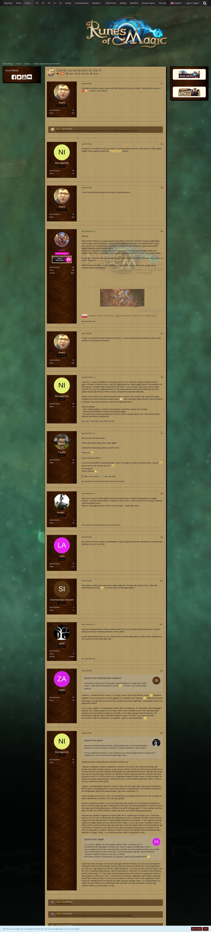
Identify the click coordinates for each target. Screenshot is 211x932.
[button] (84, 3)
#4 (162, 231)
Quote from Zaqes (94, 839)
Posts (51, 113)
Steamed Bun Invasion (102, 695)
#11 (161, 624)
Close (206, 929)
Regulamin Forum (95, 315)
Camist (87, 382)
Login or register (192, 3)
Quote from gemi (93, 740)
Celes (93, 91)
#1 (162, 83)
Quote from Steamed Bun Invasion (102, 677)
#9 (162, 537)
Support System (121, 315)
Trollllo (101, 476)
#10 (161, 581)
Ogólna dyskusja (87, 915)
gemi (97, 708)
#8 (162, 493)
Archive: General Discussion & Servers (117, 915)
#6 (162, 377)
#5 (162, 333)
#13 (161, 733)
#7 (162, 433)
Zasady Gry (108, 315)
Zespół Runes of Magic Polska (144, 315)
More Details (196, 929)
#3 (162, 187)
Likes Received (54, 110)
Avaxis (70, 73)
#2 (162, 144)
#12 (161, 671)
